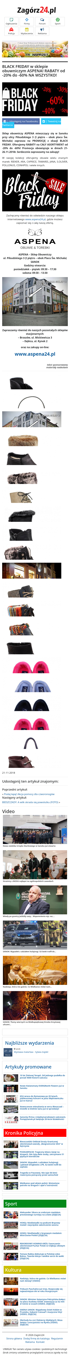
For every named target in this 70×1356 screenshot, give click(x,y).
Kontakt (40, 1342)
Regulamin (57, 1338)
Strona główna (14, 1338)
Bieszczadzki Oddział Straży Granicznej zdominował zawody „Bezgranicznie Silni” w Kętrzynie (41, 1143)
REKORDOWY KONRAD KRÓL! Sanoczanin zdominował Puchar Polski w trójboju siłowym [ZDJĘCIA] (42, 1245)
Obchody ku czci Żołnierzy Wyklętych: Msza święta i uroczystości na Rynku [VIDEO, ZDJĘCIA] (41, 1322)
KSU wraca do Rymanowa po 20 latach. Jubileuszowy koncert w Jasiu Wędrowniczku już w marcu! (41, 1098)
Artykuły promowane (28, 1067)
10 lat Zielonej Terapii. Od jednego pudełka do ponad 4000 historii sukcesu (42, 1076)
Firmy (27, 21)
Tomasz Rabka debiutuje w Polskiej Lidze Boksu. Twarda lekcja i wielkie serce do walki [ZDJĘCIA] (42, 1256)
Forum (42, 21)
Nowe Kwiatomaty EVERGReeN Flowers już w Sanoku (42, 1086)
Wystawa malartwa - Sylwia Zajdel (35, 1050)
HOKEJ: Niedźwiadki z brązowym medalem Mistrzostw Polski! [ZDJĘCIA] (41, 1234)
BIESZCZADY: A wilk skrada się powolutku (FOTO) (30, 802)
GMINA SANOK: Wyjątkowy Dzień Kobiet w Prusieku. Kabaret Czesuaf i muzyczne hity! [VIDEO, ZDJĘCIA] (41, 1312)
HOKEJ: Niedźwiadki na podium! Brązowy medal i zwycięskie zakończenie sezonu (40, 1223)
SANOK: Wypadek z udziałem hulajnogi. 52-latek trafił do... (29, 951)
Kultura (13, 1270)
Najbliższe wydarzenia (29, 1043)
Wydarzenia (27, 31)
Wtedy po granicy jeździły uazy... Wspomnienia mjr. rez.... (29, 916)
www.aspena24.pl (35, 219)
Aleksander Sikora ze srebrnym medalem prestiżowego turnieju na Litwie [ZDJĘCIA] (40, 1213)
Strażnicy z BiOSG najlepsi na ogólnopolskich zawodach (28, 881)
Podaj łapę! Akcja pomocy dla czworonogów (29, 794)
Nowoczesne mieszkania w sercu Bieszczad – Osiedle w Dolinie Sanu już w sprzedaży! (42, 1107)
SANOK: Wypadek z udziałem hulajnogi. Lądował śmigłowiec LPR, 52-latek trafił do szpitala (40, 1164)
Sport (58, 21)
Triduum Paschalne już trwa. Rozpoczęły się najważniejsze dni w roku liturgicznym (41, 1290)
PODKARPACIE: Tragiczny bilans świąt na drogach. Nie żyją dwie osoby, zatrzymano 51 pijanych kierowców (42, 1154)
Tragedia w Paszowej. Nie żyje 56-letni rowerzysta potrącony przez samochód (39, 1173)
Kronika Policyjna (24, 1133)
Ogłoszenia (11, 21)
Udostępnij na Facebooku (21, 121)
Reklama (42, 31)
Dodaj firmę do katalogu (36, 1338)
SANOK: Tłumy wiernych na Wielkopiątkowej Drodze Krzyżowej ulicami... (31, 1023)
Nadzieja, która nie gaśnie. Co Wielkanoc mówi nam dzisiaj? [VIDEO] (43, 1279)
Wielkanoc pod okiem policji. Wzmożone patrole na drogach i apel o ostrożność (39, 1184)
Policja (11, 31)
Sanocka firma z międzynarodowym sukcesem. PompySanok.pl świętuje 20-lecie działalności (43, 1118)
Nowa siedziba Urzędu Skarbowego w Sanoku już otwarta (29, 846)
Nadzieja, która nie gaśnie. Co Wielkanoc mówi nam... (27, 986)
